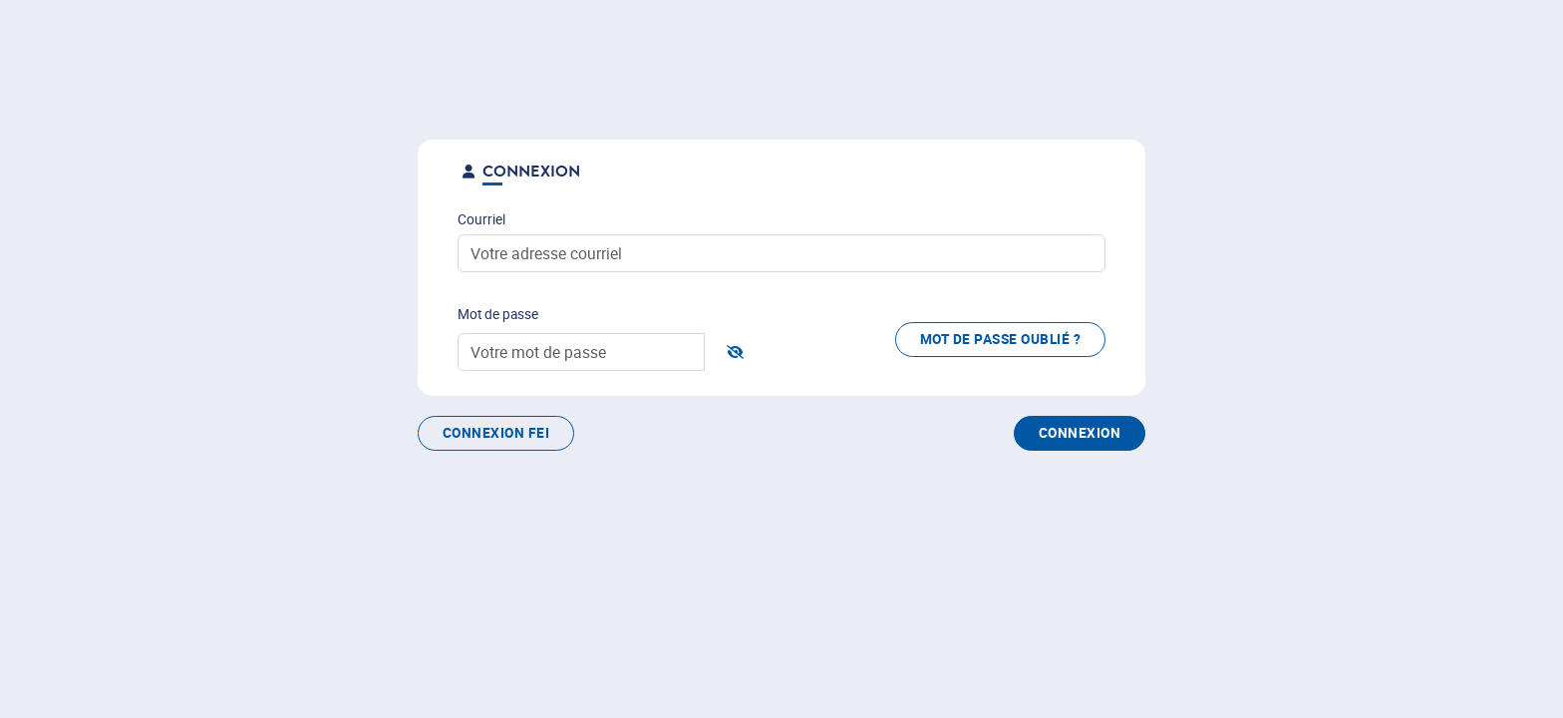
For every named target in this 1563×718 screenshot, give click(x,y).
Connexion (1079, 433)
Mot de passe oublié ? (1000, 339)
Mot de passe (498, 314)
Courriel (481, 219)
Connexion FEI (496, 433)
